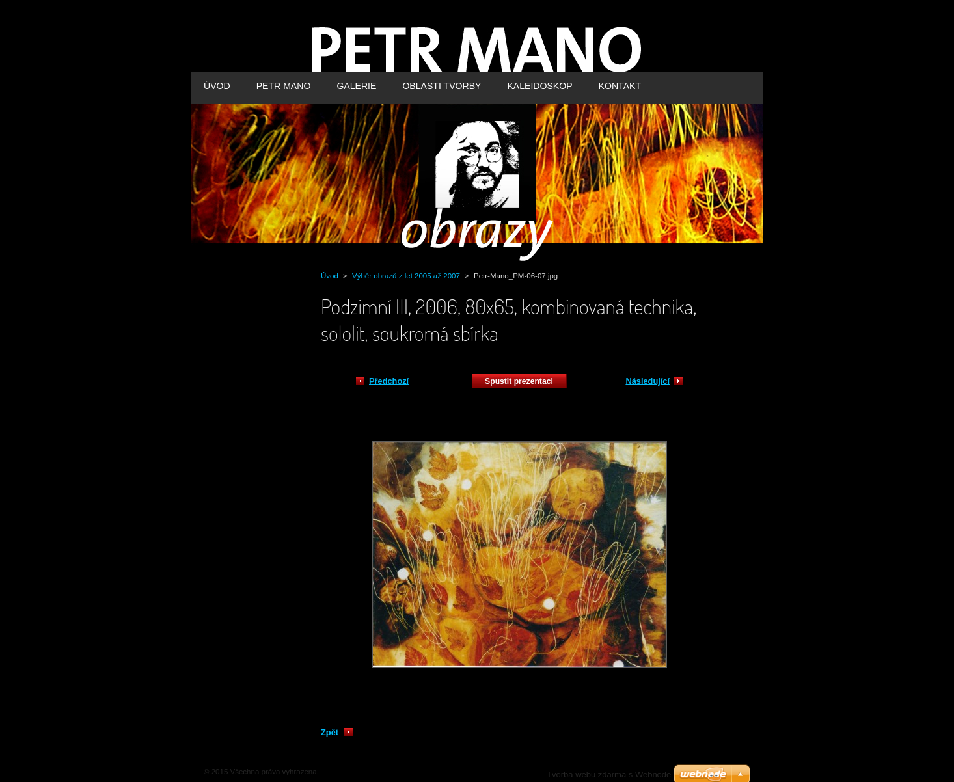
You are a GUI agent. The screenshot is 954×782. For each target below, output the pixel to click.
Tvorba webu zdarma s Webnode (609, 774)
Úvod (329, 276)
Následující (647, 381)
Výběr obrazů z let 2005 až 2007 (406, 276)
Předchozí (389, 381)
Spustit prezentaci (519, 381)
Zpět (329, 732)
